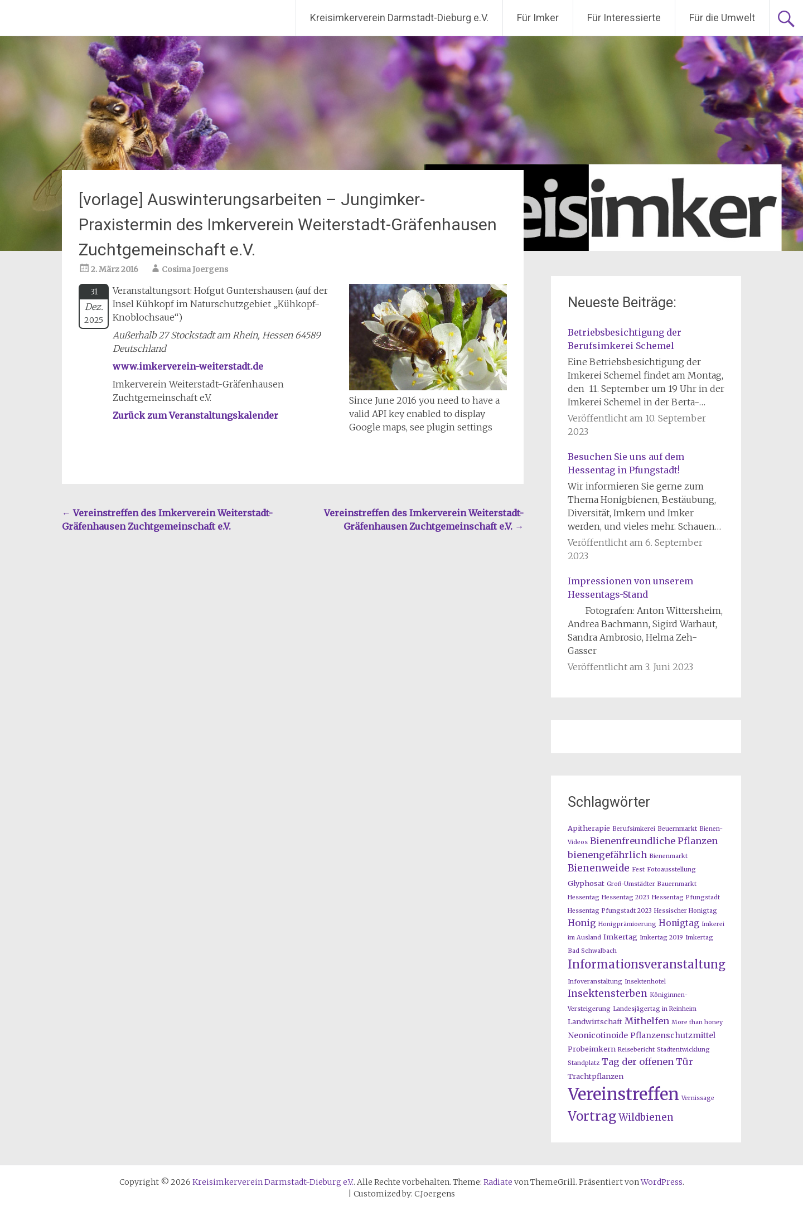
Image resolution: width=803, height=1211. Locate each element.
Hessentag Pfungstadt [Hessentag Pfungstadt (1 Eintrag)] (686, 897)
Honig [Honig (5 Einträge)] (582, 922)
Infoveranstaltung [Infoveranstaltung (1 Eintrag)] (595, 981)
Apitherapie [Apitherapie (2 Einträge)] (589, 828)
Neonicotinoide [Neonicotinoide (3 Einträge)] (598, 1035)
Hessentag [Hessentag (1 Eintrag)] (583, 897)
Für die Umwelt (722, 17)
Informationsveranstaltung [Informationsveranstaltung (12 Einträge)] (646, 964)
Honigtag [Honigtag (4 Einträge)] (679, 923)
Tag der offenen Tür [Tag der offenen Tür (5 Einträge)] (647, 1061)
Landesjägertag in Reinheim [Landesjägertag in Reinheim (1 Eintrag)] (654, 1009)
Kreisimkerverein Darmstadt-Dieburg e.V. (399, 17)
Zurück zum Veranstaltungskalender (195, 415)
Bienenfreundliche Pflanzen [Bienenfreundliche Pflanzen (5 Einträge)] (654, 840)
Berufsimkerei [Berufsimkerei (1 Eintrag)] (633, 828)
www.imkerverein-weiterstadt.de (188, 366)
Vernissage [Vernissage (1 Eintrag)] (697, 1098)
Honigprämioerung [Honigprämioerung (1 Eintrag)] (627, 924)
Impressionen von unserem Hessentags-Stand (630, 587)
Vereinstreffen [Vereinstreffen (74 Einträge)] (623, 1094)
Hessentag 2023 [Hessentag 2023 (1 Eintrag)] (626, 897)
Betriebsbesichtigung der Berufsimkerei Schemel (624, 339)
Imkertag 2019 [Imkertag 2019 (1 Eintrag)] (661, 937)
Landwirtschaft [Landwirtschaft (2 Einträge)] (595, 1021)
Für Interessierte (624, 17)
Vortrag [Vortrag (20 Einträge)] (592, 1116)
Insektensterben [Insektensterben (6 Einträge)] (607, 993)
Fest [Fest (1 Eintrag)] (638, 869)
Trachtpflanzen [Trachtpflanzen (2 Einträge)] (595, 1076)
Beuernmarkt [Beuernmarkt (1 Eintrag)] (677, 828)
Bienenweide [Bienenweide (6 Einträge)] (599, 868)
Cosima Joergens (195, 269)
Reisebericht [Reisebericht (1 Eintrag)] (636, 1049)
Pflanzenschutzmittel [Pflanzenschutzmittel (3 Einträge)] (672, 1035)
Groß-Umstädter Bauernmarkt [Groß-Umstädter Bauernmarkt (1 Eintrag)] (651, 884)
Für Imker (538, 17)
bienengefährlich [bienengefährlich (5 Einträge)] (607, 854)
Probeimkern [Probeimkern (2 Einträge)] (592, 1048)
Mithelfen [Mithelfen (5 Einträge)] (647, 1020)
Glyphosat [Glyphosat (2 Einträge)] (586, 883)
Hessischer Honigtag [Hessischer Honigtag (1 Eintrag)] (685, 910)
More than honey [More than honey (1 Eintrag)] (697, 1022)
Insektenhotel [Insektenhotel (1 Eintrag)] (645, 981)
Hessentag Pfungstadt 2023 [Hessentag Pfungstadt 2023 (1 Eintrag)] (610, 910)
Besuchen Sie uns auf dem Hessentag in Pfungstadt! (626, 463)
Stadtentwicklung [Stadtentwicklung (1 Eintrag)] (683, 1049)
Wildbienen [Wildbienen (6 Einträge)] (646, 1117)
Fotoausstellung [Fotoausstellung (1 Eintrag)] (671, 869)
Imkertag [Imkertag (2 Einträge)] (620, 936)
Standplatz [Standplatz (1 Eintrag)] (583, 1063)
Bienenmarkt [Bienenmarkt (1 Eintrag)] (668, 856)
